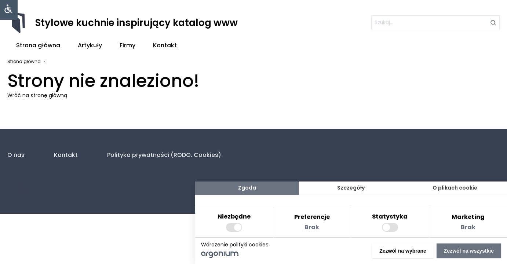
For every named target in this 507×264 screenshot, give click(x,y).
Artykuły (90, 45)
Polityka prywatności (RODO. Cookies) (164, 155)
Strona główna (38, 45)
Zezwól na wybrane (402, 251)
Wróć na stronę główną (37, 95)
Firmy (127, 45)
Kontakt (165, 45)
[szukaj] (435, 22)
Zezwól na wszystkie (469, 251)
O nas (16, 155)
